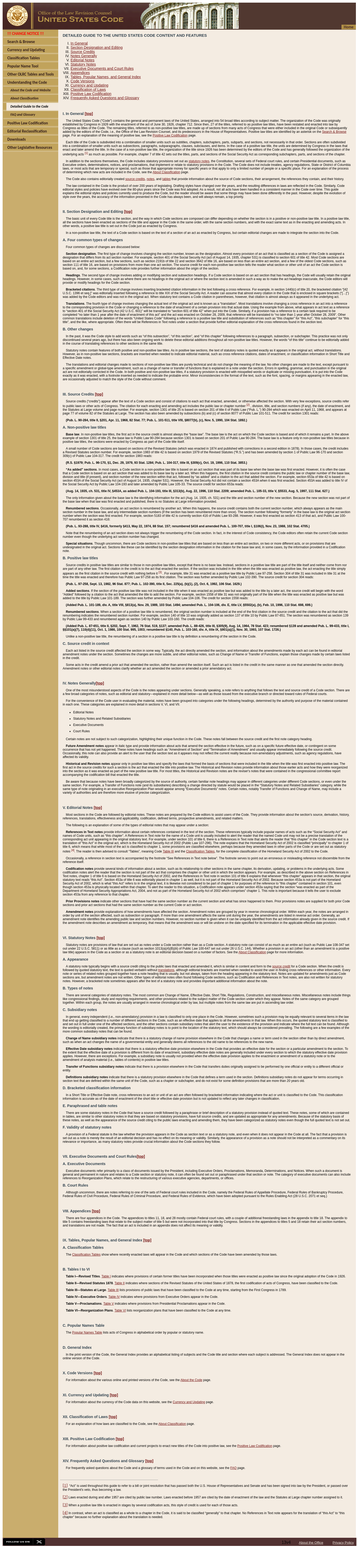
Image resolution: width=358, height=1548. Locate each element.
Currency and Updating (89, 85)
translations (166, 970)
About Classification (166, 172)
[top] (89, 114)
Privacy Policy (343, 1543)
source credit (281, 966)
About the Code (191, 1380)
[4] (72, 850)
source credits (135, 179)
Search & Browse (334, 132)
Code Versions (82, 81)
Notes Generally (84, 56)
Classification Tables (200, 851)
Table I (106, 1276)
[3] (160, 572)
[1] (86, 153)
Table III (168, 851)
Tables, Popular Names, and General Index (106, 77)
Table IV (114, 1297)
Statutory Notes (83, 64)
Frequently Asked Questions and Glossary (105, 98)
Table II (120, 1283)
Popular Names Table (87, 1332)
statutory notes (199, 161)
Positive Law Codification (91, 94)
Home (349, 27)
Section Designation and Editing (96, 47)
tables (166, 179)
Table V (108, 1303)
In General (79, 43)
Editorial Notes (82, 60)
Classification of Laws (88, 89)
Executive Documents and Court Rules (102, 68)
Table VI (120, 1310)
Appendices (80, 73)
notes (150, 179)
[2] (248, 404)
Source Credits (83, 52)
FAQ (233, 1468)
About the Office (311, 1543)
